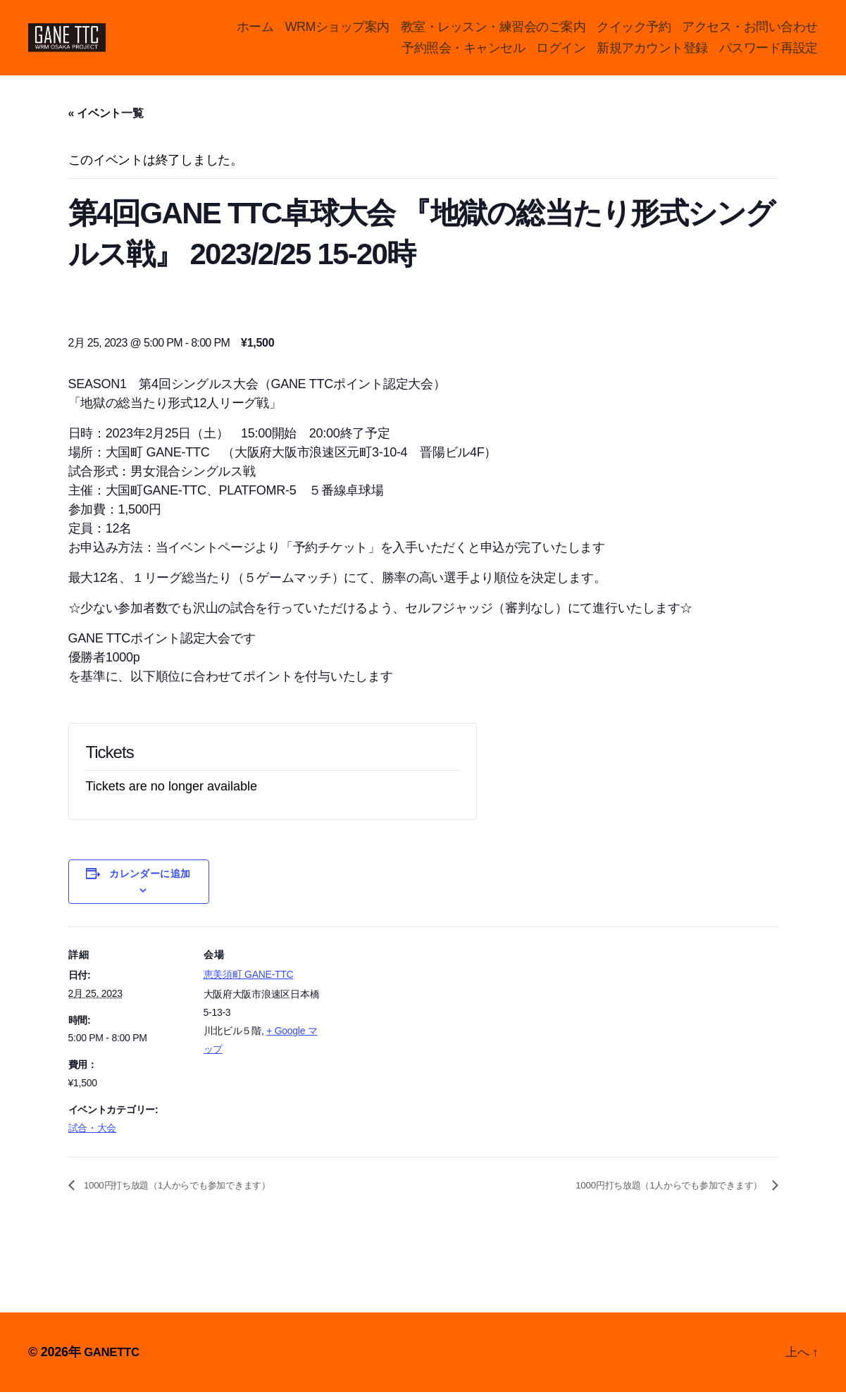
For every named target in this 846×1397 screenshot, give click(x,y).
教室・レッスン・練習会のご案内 (493, 29)
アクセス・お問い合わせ (750, 29)
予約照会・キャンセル (463, 50)
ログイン (560, 50)
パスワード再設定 (768, 50)
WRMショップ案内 (337, 29)
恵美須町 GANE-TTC (249, 979)
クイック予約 (634, 29)
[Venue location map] (413, 1029)
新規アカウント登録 (652, 50)
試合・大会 (92, 1132)
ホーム (255, 29)
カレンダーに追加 (150, 878)
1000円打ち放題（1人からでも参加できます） (198, 1190)
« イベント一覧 (106, 118)
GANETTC (114, 1357)
